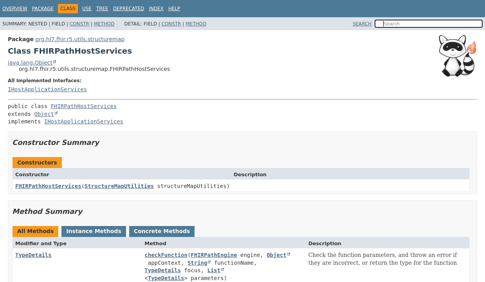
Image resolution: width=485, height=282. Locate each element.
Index (156, 8)
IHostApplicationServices (47, 89)
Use (87, 8)
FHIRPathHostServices (84, 106)
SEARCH (362, 24)
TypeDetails (33, 255)
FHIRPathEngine (214, 255)
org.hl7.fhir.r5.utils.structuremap (79, 39)
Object (44, 114)
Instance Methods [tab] (93, 231)
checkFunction (166, 255)
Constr (79, 24)
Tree (102, 8)
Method (104, 24)
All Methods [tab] (35, 231)
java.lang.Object (30, 63)
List (213, 270)
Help (174, 8)
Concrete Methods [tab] (162, 231)
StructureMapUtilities (119, 186)
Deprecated (128, 8)
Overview (14, 8)
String (197, 263)
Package (43, 8)
